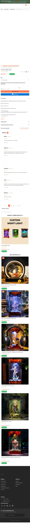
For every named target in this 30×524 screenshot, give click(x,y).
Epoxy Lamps (6, 9)
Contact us (3, 491)
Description (3, 99)
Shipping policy (3, 487)
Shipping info (4, 123)
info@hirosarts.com (6, 502)
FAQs (16, 487)
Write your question (24, 129)
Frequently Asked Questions (7, 126)
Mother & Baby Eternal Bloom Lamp (8, 286)
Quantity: (2, 90)
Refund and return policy (5, 489)
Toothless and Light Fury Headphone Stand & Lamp (12, 353)
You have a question (5, 129)
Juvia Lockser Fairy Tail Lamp (7, 387)
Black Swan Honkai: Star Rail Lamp (8, 320)
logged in (5, 213)
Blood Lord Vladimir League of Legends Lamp (10, 458)
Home (2, 9)
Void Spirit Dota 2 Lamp (6, 423)
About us (17, 482)
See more (2, 120)
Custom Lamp (12, 9)
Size (1, 79)
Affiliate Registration (19, 484)
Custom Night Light (5, 246)
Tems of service (3, 484)
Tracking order (3, 482)
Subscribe (22, 516)
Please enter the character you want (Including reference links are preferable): (13, 85)
